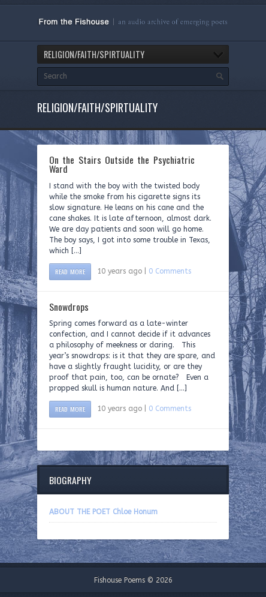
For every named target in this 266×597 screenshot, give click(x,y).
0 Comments (170, 271)
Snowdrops (69, 306)
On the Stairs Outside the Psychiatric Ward (122, 164)
